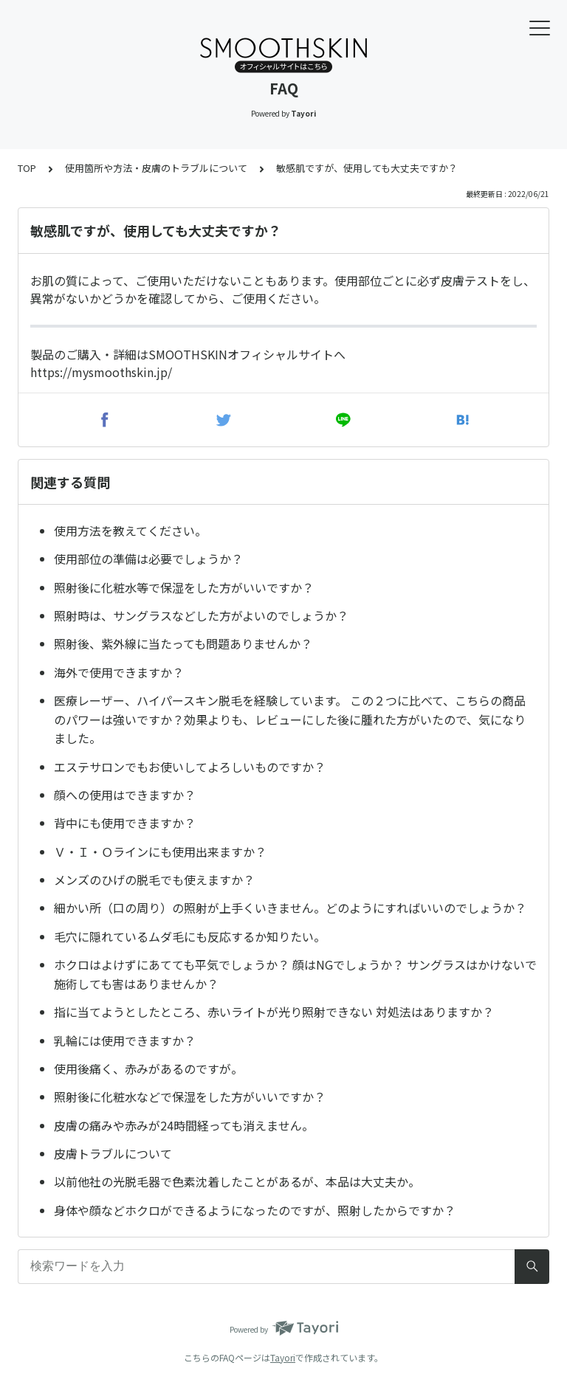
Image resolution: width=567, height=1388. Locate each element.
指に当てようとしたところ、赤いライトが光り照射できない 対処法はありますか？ (274, 1012)
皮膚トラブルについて (113, 1153)
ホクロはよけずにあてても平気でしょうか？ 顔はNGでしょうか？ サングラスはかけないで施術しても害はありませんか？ (295, 974)
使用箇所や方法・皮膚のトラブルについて (156, 168)
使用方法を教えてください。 (130, 530)
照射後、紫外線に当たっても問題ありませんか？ (183, 643)
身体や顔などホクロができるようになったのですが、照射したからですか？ (255, 1210)
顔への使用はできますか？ (125, 795)
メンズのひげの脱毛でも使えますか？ (154, 879)
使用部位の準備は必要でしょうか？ (148, 558)
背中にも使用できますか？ (125, 823)
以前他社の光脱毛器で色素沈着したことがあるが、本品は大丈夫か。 (237, 1181)
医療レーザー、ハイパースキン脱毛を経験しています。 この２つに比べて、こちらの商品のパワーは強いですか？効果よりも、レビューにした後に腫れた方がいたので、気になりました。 (290, 719)
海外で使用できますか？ (119, 672)
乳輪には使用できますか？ (125, 1040)
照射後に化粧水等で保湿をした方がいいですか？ (184, 587)
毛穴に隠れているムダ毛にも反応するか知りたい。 (190, 936)
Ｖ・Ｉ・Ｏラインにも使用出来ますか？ (160, 851)
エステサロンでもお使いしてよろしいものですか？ (190, 767)
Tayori (282, 1357)
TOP (27, 168)
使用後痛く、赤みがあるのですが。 (148, 1068)
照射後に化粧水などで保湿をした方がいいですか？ (190, 1096)
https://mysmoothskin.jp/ (101, 372)
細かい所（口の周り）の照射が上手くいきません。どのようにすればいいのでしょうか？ (290, 907)
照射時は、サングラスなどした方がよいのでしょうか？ (201, 615)
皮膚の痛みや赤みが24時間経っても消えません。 (184, 1125)
